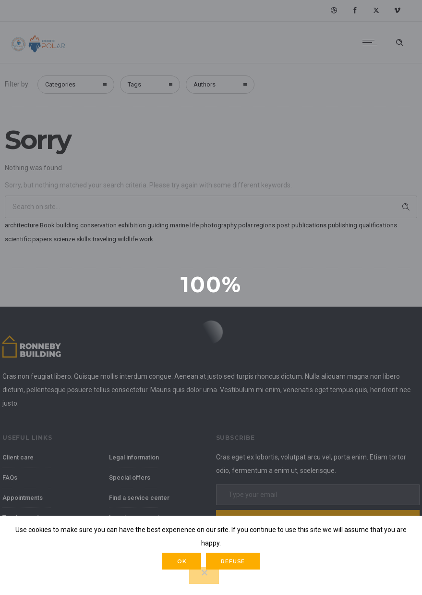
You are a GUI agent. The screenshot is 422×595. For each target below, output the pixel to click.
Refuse (233, 561)
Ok (182, 561)
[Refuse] (204, 575)
